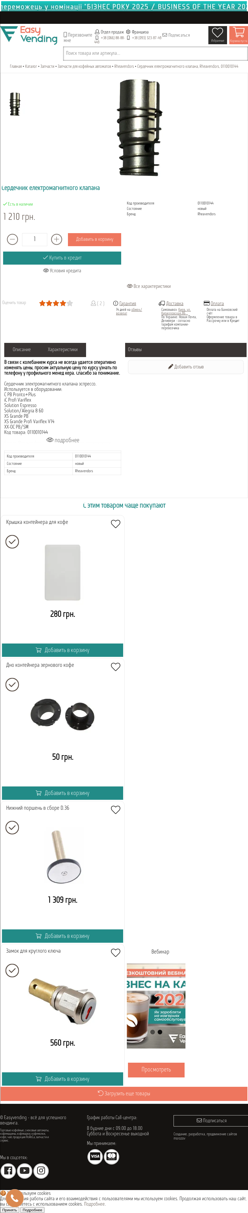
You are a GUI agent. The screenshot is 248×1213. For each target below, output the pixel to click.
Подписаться (176, 35)
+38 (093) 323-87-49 (146, 38)
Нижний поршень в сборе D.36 (37, 808)
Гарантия (127, 304)
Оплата (217, 304)
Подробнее (94, 1204)
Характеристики (63, 350)
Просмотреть (155, 1070)
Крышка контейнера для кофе (37, 522)
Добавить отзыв (186, 367)
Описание (22, 350)
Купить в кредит (62, 258)
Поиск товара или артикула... (93, 53)
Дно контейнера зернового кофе (40, 665)
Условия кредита (62, 271)
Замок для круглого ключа (33, 951)
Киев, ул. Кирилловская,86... (176, 311)
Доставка (174, 304)
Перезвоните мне (78, 37)
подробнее (62, 440)
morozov (179, 1138)
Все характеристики (149, 286)
